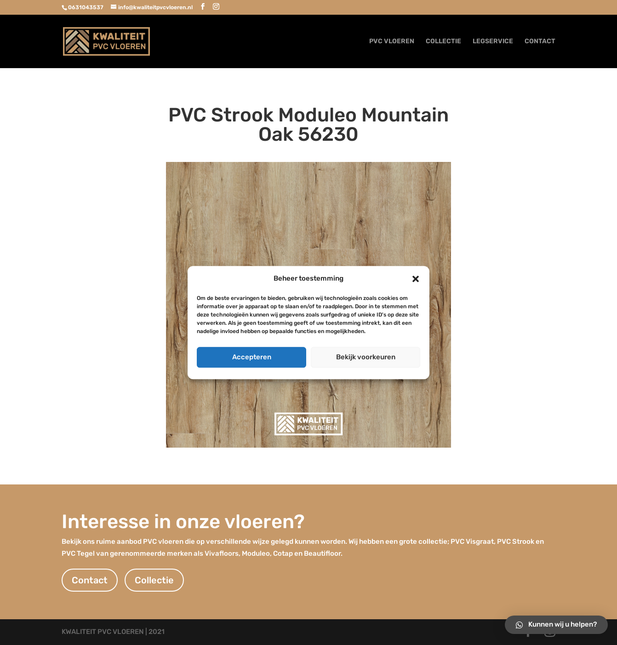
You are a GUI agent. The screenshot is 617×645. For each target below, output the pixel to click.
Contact (90, 580)
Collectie (154, 580)
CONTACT (540, 41)
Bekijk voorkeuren (365, 357)
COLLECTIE (443, 41)
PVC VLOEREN (391, 41)
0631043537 (85, 7)
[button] (415, 278)
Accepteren (251, 357)
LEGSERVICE (493, 41)
